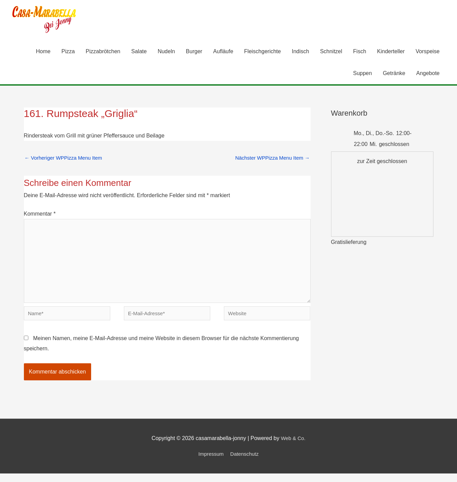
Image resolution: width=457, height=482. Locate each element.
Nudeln (166, 52)
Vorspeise (428, 52)
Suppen (362, 74)
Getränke (394, 74)
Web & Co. (293, 447)
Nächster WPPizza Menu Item (270, 159)
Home (43, 52)
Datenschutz (245, 462)
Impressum (209, 462)
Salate (139, 52)
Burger (194, 52)
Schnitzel (331, 52)
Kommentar (40, 215)
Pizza (68, 52)
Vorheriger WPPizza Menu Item (66, 159)
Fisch (359, 52)
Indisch (300, 52)
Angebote (428, 74)
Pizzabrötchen (103, 52)
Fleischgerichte (262, 52)
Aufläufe (223, 52)
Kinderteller (391, 52)
